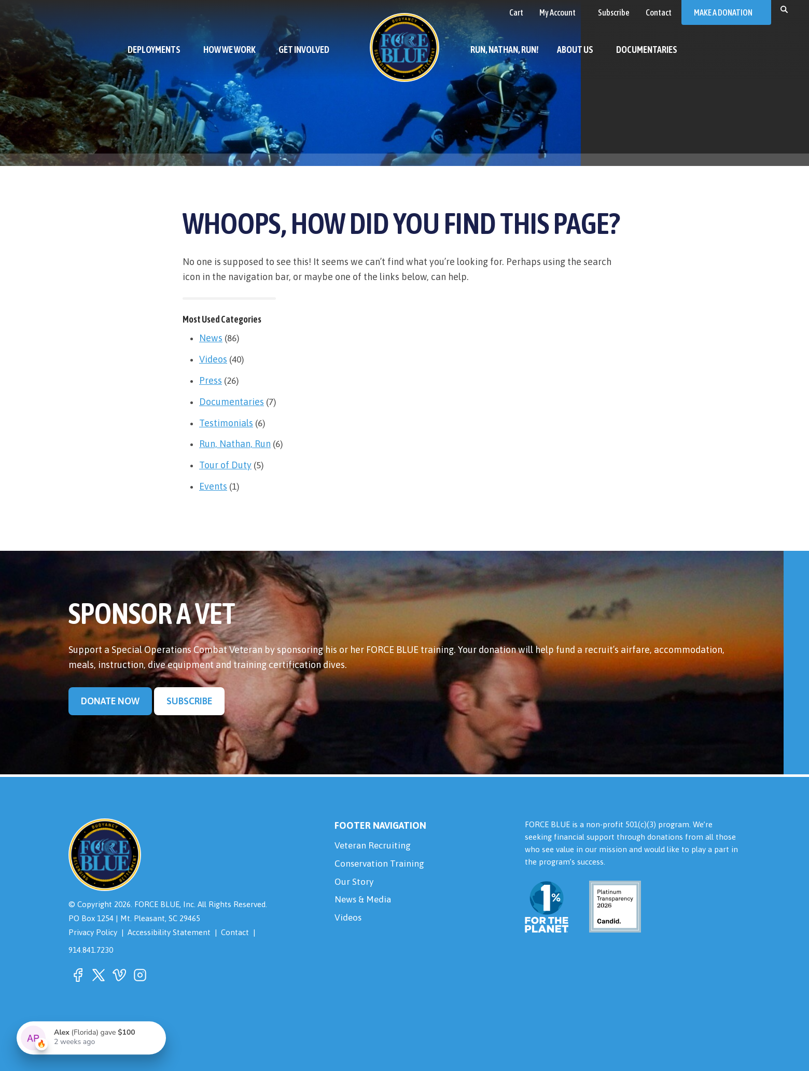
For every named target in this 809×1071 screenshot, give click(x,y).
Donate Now (110, 701)
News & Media (364, 902)
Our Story (354, 883)
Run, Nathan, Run (235, 443)
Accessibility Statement (169, 932)
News (210, 337)
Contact (236, 932)
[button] (784, 9)
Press (210, 380)
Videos (213, 359)
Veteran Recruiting (373, 846)
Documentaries (231, 401)
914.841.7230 (90, 949)
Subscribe (190, 701)
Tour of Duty (225, 465)
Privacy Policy (92, 932)
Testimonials (226, 423)
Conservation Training (380, 864)
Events (213, 486)
